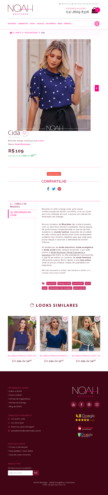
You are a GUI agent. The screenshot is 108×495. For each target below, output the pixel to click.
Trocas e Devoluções (18, 447)
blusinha (51, 283)
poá (44, 288)
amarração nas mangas (60, 288)
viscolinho (78, 283)
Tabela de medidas (18, 205)
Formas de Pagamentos (19, 399)
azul (88, 283)
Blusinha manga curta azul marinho (22, 356)
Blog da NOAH (15, 406)
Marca (18, 33)
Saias (32, 24)
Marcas (67, 24)
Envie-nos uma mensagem (22, 427)
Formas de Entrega (17, 402)
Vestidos (12, 24)
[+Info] (41, 141)
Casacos (40, 24)
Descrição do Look (20, 213)
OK (36, 473)
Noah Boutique (31, 33)
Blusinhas (51, 24)
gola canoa (79, 288)
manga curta (64, 283)
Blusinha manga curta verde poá (86, 356)
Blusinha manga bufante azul (54, 356)
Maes (60, 24)
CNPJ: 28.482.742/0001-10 (54, 485)
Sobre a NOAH (15, 391)
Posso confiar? (15, 395)
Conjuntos (23, 24)
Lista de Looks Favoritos (19, 455)
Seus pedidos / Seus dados (20, 451)
